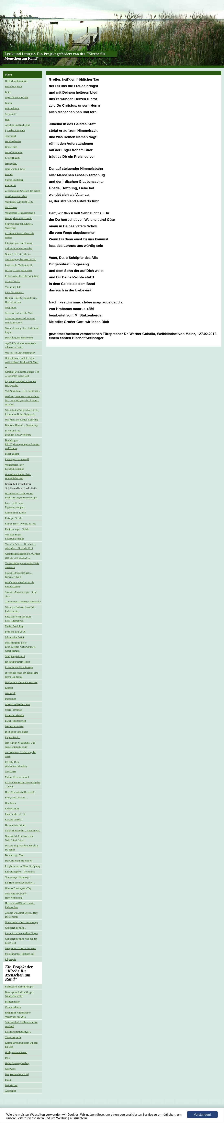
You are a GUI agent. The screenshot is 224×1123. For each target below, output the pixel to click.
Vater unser (10, 771)
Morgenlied (10, 307)
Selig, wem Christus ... (16, 797)
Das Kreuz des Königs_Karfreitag (21, 419)
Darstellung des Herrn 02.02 (19, 337)
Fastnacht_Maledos (14, 715)
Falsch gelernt (12, 453)
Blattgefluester (12, 1001)
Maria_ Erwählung (14, 626)
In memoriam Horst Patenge (19, 667)
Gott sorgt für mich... (15, 927)
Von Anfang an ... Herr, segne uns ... (22, 391)
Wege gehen (11, 163)
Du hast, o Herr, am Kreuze (18, 270)
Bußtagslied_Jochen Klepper (19, 986)
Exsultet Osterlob (13, 819)
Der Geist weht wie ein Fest (18, 860)
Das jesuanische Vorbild (17, 1074)
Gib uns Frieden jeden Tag (18, 888)
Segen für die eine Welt (16, 97)
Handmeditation (13, 141)
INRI (7, 1057)
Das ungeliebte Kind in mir (18, 218)
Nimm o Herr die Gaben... (18, 254)
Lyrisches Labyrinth (15, 130)
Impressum (10, 698)
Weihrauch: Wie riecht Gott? (19, 201)
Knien (8, 92)
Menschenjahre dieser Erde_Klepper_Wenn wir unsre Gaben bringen (20, 646)
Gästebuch (10, 693)
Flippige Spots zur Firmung (18, 243)
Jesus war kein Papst (15, 168)
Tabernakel (10, 136)
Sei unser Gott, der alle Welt (19, 313)
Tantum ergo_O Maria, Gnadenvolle (23, 601)
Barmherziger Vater (14, 855)
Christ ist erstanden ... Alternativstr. (22, 830)
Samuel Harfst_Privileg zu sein (20, 523)
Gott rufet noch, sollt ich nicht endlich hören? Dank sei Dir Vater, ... (22, 362)
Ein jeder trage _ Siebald (17, 529)
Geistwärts (10, 1068)
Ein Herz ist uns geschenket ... (20, 882)
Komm (8, 103)
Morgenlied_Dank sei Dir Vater (20, 948)
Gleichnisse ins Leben (16, 196)
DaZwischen (11, 1085)
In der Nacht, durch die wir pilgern (22, 276)
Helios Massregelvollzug (17, 1063)
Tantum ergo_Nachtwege (17, 877)
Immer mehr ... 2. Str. (15, 814)
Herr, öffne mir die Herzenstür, (20, 792)
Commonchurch (13, 1007)
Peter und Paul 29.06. (15, 631)
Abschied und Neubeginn (17, 125)
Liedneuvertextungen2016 (18, 1031)
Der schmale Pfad (13, 152)
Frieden (9, 174)
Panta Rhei (10, 185)
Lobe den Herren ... (14, 292)
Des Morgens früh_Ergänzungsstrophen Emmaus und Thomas (22, 444)
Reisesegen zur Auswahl (17, 459)
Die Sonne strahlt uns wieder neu (21, 682)
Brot (7, 119)
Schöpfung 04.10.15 (15, 656)
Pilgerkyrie (10, 959)
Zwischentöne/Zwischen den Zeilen (22, 190)
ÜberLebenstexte (13, 709)
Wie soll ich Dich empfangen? (20, 352)
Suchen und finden (14, 179)
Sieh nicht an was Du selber (18, 248)
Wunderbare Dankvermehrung (20, 212)
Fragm (8, 1079)
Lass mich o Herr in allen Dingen (21, 933)
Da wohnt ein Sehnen (15, 825)
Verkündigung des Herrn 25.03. (20, 259)
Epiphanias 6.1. (12, 737)
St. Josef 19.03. (12, 281)
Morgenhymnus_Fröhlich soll (19, 953)
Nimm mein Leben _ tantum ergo (21, 922)
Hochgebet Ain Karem (16, 1052)
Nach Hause (11, 207)
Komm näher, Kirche (15, 512)
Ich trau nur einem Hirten (17, 661)
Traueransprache (13, 1037)
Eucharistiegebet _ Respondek (20, 871)
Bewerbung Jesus (13, 86)
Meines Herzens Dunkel (17, 777)
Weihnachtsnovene (14, 726)
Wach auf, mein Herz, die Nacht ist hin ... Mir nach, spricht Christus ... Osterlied (22, 400)
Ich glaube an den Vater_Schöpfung (22, 866)
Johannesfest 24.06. (14, 637)
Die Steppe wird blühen (16, 731)
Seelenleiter (11, 114)
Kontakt (9, 687)
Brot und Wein (12, 108)
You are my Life (13, 287)
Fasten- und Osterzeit (15, 720)
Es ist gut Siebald (13, 518)
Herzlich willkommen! (16, 81)
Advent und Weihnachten (17, 704)
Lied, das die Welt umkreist (18, 265)
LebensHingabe (12, 158)
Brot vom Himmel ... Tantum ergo (21, 425)
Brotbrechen (11, 147)
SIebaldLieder (12, 808)
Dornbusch (10, 803)
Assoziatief (10, 1090)
